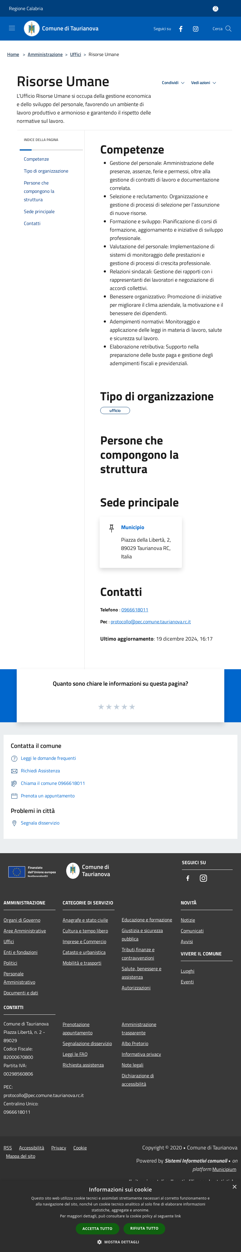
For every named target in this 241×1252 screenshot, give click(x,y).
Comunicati (192, 930)
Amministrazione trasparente (139, 1028)
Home (13, 54)
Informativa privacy (141, 1054)
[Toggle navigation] (12, 28)
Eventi (187, 981)
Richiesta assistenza (83, 1064)
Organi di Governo (22, 919)
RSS (8, 1147)
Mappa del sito (20, 1156)
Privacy (58, 1147)
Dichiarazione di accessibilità (138, 1079)
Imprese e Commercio (84, 941)
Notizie (188, 919)
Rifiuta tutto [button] (144, 1228)
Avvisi (187, 941)
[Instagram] (193, 28)
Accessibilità (31, 1147)
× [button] (234, 1187)
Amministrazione (45, 54)
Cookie (80, 1147)
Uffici (75, 54)
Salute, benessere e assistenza (141, 972)
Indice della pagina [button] (41, 139)
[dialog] (120, 1216)
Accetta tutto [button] (97, 1228)
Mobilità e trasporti (82, 962)
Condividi (174, 82)
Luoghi (187, 970)
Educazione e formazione (147, 919)
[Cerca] (228, 28)
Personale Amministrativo (19, 978)
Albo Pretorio (135, 1043)
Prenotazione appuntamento (77, 1028)
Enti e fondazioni (21, 952)
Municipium (224, 1169)
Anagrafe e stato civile (85, 919)
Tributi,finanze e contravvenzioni (138, 953)
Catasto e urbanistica (84, 952)
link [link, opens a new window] (178, 1216)
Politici (10, 962)
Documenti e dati (21, 992)
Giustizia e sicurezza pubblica (142, 934)
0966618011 (134, 609)
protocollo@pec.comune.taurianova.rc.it (151, 621)
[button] (120, 1242)
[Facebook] (178, 28)
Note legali (132, 1064)
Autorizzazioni (136, 987)
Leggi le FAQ (75, 1054)
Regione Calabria (26, 8)
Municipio (132, 527)
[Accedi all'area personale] (215, 9)
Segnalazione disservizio (87, 1043)
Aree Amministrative (25, 930)
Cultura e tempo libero (85, 930)
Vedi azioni (204, 82)
